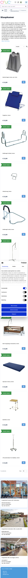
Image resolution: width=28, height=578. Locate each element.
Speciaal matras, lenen (8, 381)
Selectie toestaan (14, 309)
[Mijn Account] (18, 2)
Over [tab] (23, 266)
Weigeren (14, 314)
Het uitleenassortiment (15, 10)
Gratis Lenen (5, 10)
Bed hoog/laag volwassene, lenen (11, 343)
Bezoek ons (5, 574)
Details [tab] (14, 266)
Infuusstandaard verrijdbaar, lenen (11, 457)
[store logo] (6, 2)
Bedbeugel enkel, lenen (8, 229)
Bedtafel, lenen (6, 419)
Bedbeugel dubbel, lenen (9, 153)
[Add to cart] (23, 82)
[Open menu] (26, 2)
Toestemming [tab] (5, 266)
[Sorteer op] (20, 46)
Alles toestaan (14, 305)
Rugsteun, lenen (7, 115)
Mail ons (4, 573)
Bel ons (4, 571)
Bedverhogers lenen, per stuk (10, 77)
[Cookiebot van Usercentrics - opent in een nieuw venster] (21, 263)
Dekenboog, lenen (7, 191)
